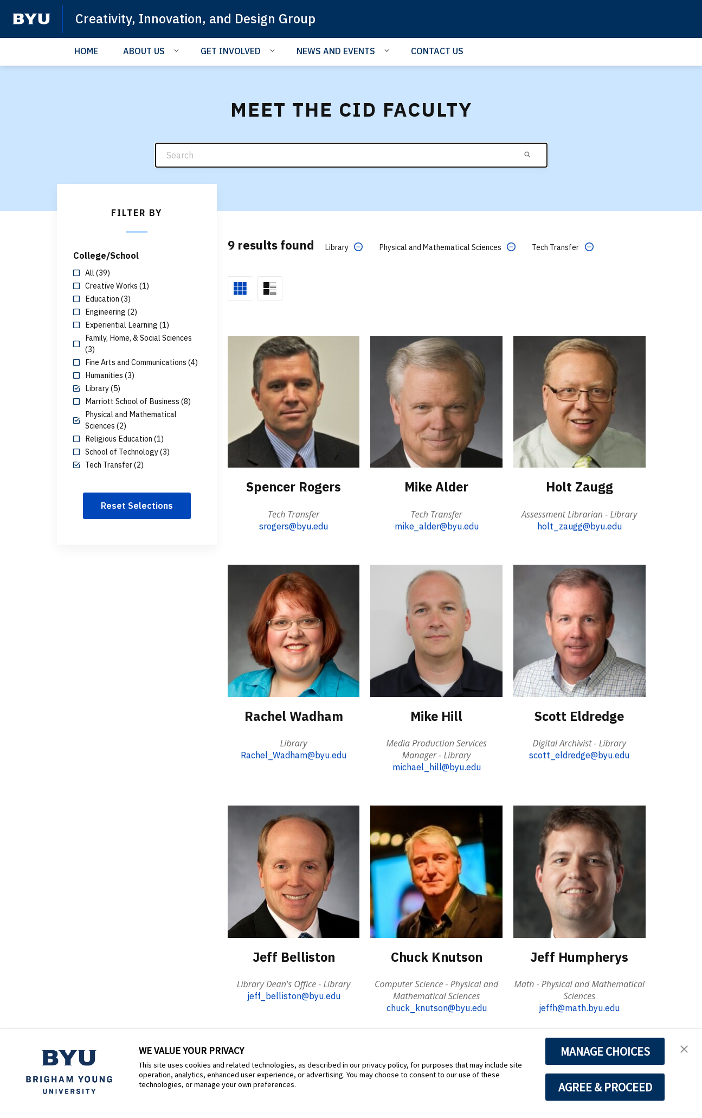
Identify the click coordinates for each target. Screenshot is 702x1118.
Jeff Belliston (294, 956)
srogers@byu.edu (293, 525)
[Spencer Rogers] (294, 401)
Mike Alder (436, 486)
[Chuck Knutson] (436, 870)
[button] (684, 1048)
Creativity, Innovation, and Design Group (197, 18)
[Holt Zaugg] (579, 401)
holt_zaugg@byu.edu (579, 525)
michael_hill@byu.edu (436, 766)
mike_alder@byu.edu (437, 525)
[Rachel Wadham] (294, 630)
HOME (86, 51)
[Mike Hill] (436, 630)
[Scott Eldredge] (579, 630)
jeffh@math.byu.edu (579, 1007)
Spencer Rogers (293, 486)
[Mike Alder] (436, 401)
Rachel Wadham (294, 715)
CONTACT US (437, 51)
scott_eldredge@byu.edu (579, 754)
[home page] (31, 19)
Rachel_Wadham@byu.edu (293, 754)
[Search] (351, 155)
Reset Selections (137, 505)
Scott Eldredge (579, 715)
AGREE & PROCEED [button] (605, 1087)
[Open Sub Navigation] (178, 50)
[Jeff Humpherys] (579, 870)
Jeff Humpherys (579, 956)
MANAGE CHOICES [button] (605, 1051)
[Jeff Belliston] (294, 870)
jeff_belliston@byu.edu (293, 995)
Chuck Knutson (436, 956)
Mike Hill (436, 715)
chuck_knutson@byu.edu (437, 1007)
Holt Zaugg (579, 486)
